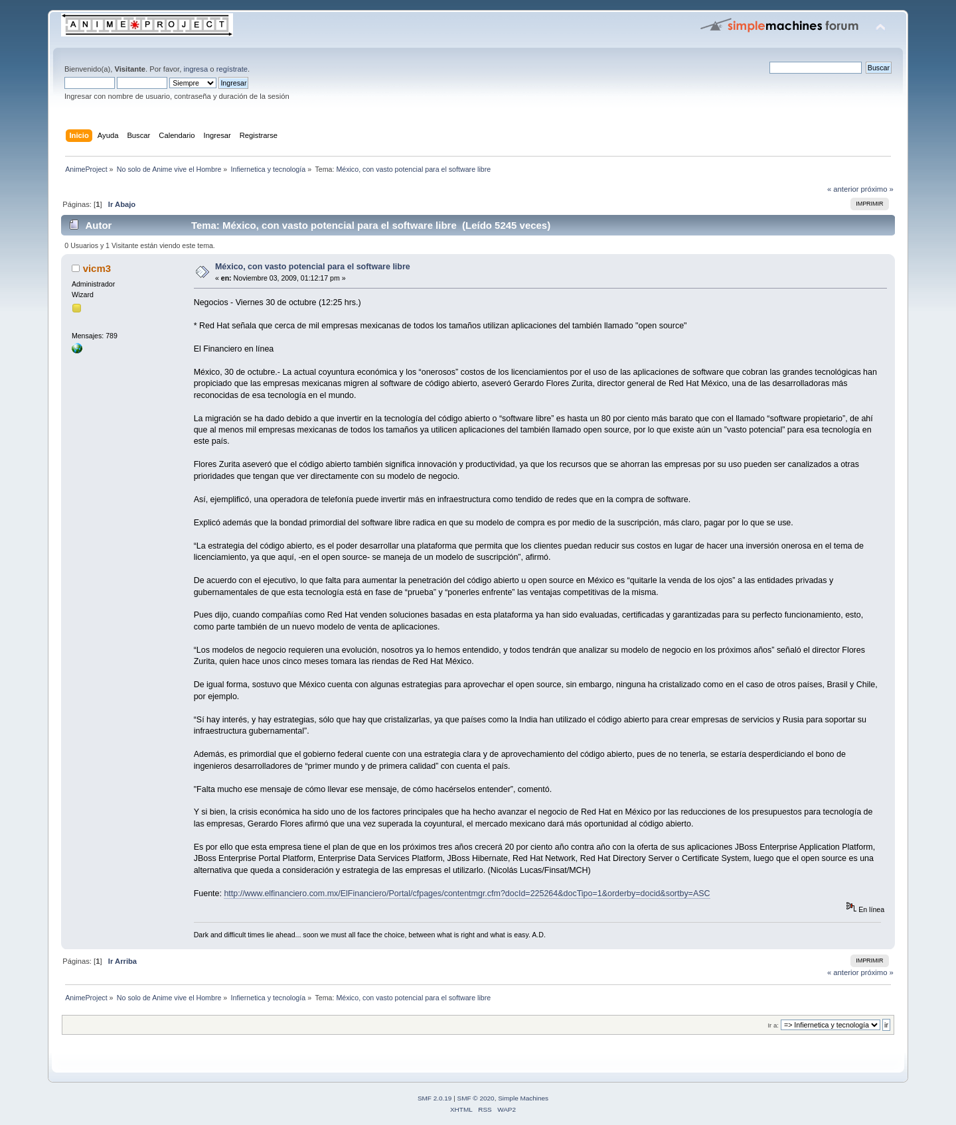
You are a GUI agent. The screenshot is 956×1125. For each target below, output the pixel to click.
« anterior (842, 189)
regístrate (232, 69)
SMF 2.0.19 (435, 1098)
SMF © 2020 (476, 1098)
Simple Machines (523, 1098)
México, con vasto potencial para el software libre (312, 266)
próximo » (877, 189)
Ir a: (772, 1025)
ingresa (195, 69)
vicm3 (97, 268)
